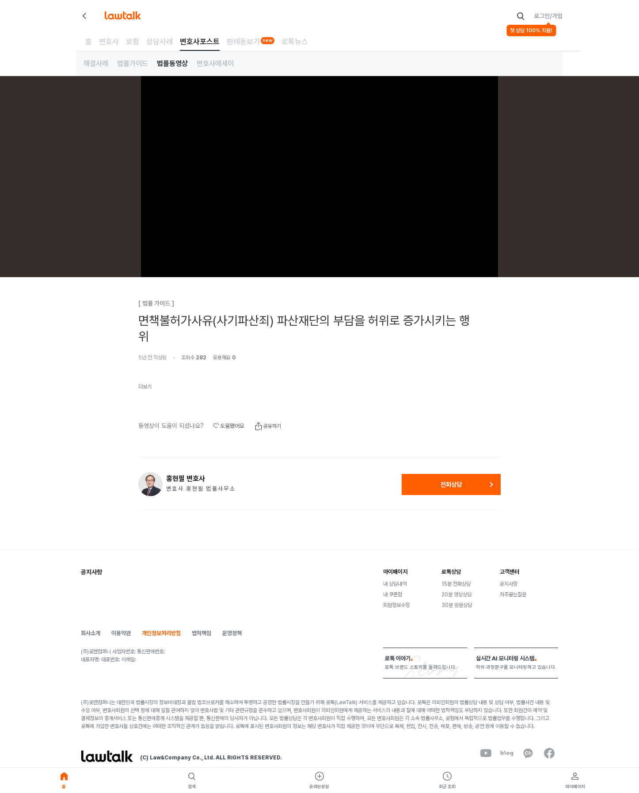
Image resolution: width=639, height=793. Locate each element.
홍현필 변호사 (185, 478)
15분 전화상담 (456, 584)
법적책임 (201, 633)
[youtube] (485, 753)
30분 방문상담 (456, 605)
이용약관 (121, 633)
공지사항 (508, 584)
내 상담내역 (395, 584)
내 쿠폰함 (392, 594)
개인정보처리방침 (161, 633)
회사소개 (90, 633)
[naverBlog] (507, 753)
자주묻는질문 (513, 594)
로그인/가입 (548, 15)
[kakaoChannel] (528, 753)
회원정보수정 (396, 605)
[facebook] (549, 753)
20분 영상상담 (456, 594)
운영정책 (232, 633)
